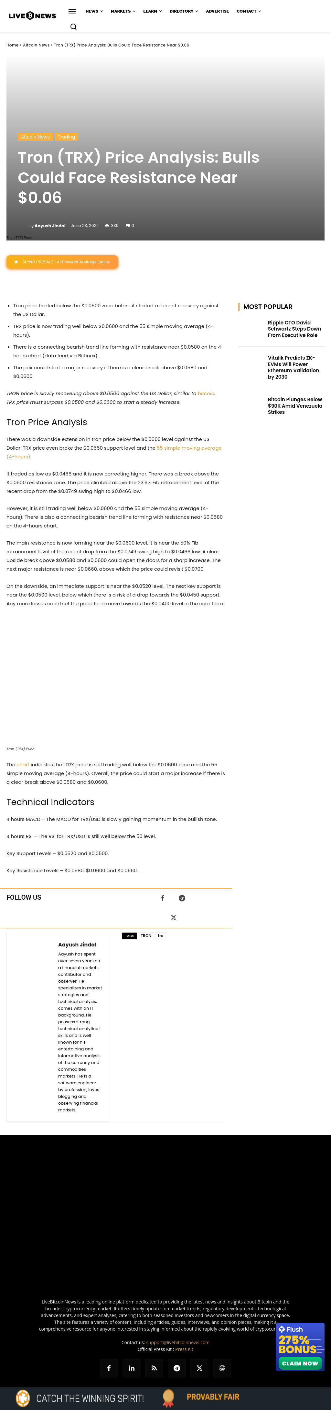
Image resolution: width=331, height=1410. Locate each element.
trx (160, 935)
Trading (67, 137)
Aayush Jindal (50, 226)
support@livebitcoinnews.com (177, 1342)
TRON (146, 935)
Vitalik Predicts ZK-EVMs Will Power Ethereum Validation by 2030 (296, 362)
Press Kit (184, 1349)
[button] (73, 26)
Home (12, 45)
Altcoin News (36, 45)
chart (22, 764)
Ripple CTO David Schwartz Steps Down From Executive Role (292, 328)
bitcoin (206, 393)
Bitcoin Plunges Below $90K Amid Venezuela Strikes (293, 397)
